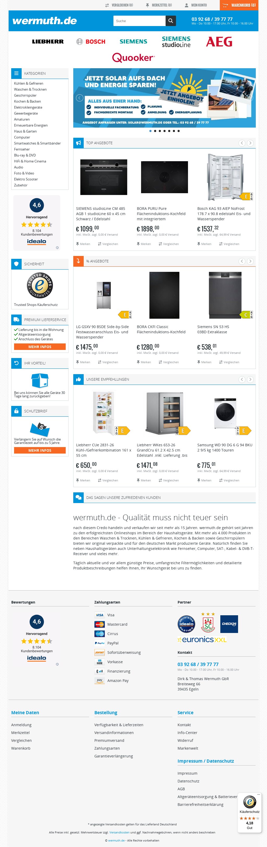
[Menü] (259, 796)
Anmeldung (21, 724)
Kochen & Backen (27, 101)
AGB (181, 788)
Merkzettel (20, 732)
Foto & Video (24, 173)
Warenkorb (21, 748)
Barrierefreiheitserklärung (200, 804)
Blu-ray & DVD (25, 155)
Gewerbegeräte (26, 113)
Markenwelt (188, 748)
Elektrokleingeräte (28, 107)
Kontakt (184, 724)
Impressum (187, 773)
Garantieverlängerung (113, 756)
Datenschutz (188, 781)
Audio (18, 167)
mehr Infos (39, 346)
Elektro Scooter (26, 179)
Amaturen (22, 119)
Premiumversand (109, 740)
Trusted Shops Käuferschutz (36, 304)
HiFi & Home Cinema (30, 161)
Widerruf (185, 740)
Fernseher (22, 149)
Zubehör (20, 185)
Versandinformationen (114, 732)
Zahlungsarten (107, 748)
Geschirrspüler (25, 95)
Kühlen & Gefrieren (28, 83)
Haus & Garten (25, 131)
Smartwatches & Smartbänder (37, 143)
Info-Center (187, 732)
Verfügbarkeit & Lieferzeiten (118, 724)
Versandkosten (120, 832)
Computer (22, 137)
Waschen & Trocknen (30, 89)
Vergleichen (21, 740)
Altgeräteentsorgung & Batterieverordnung (215, 796)
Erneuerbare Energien (31, 125)
